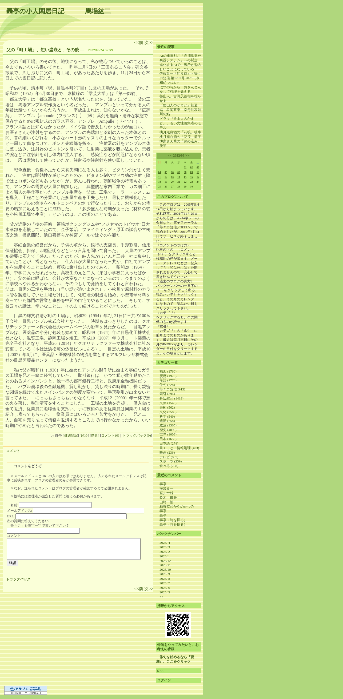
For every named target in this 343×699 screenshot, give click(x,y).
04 (159, 172)
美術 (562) (167, 407)
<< (170, 155)
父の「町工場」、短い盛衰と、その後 (42, 49)
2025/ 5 (164, 592)
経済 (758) (167, 421)
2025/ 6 (164, 588)
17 (198, 176)
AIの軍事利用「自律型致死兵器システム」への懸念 (180, 58)
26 (166, 186)
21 (178, 181)
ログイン (164, 680)
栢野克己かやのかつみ (176, 507)
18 (159, 181)
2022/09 (179, 155)
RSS (160, 671)
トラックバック (18, 579)
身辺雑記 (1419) (171, 398)
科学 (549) (167, 416)
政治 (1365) (168, 425)
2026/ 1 (164, 556)
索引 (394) (167, 394)
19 (166, 181)
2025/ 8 (164, 579)
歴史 (94, 435)
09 (191, 172)
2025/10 (165, 570)
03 (198, 167)
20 (172, 181)
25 (159, 186)
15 (185, 176)
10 (198, 172)
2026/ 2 (164, 552)
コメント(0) (110, 435)
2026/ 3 (164, 547)
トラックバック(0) (136, 435)
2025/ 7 (164, 583)
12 (166, 176)
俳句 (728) (167, 385)
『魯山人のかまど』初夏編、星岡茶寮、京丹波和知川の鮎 (180, 109)
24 (198, 181)
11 (159, 176)
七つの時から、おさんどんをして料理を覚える (180, 89)
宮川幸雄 (166, 493)
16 (191, 176)
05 (166, 172)
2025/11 (165, 565)
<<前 (139, 42)
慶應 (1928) (168, 376)
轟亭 (162, 484)
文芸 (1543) (168, 403)
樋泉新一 (166, 488)
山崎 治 (166, 502)
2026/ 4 (164, 543)
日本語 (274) (168, 443)
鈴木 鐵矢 (168, 498)
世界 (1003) (168, 434)
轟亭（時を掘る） (173, 520)
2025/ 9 (164, 574)
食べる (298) (168, 466)
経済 (84, 435)
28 (178, 186)
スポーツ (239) (170, 461)
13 (172, 176)
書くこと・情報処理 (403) (179, 448)
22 (185, 181)
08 (185, 172)
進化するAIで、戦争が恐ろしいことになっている (180, 67)
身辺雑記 (71, 435)
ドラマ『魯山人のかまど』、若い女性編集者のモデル (180, 123)
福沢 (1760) (168, 371)
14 (178, 176)
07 (178, 172)
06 (172, 172)
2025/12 (165, 561)
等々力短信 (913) (172, 389)
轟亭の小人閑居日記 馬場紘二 (58, 11)
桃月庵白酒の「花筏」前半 (180, 137)
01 (185, 167)
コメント (13, 451)
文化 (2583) (168, 412)
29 (185, 186)
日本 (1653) (168, 439)
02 (191, 167)
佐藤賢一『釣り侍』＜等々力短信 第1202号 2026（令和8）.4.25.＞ (180, 78)
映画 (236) (167, 452)
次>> (148, 42)
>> (187, 155)
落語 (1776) (168, 380)
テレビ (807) (168, 457)
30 (191, 186)
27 (172, 186)
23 (191, 181)
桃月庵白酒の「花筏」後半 (180, 132)
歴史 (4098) (168, 430)
